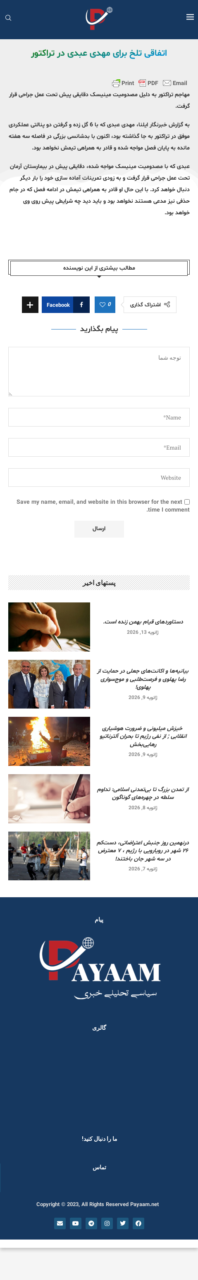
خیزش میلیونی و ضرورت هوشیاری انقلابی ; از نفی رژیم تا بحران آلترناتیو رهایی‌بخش (143, 737)
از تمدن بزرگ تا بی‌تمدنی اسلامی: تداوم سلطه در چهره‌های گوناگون (142, 794)
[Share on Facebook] (66, 304)
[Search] (8, 19)
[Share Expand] (30, 304)
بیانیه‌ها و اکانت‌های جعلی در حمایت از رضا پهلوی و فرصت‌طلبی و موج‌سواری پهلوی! (142, 679)
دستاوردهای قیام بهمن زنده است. (143, 622)
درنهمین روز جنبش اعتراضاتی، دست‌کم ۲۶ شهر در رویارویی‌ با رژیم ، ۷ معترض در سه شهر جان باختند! (143, 851)
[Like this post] (102, 305)
